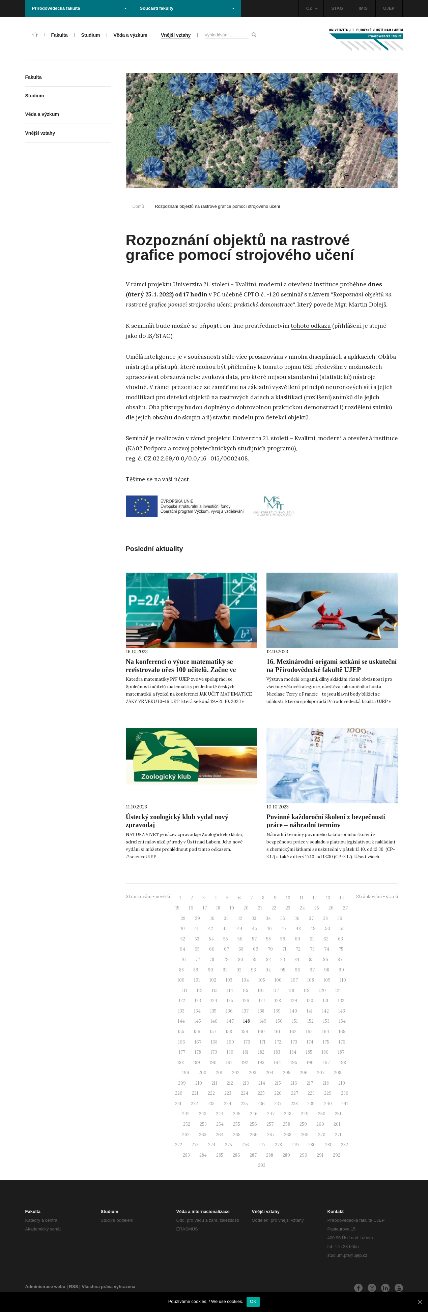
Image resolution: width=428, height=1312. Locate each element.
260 (320, 1124)
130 (310, 1000)
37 (311, 918)
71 (284, 949)
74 (326, 949)
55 (225, 939)
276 (245, 1145)
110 (343, 980)
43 (225, 928)
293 (261, 1165)
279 (295, 1145)
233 (211, 1104)
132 (341, 1000)
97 (312, 970)
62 (326, 939)
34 (268, 918)
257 (270, 1124)
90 (210, 970)
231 (178, 1104)
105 (261, 980)
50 (327, 928)
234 (227, 1104)
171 (262, 1042)
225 (261, 1093)
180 (230, 1052)
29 (197, 918)
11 (301, 898)
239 (311, 1104)
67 (226, 949)
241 (344, 1104)
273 (195, 1145)
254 (220, 1124)
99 (341, 970)
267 (271, 1135)
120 (322, 990)
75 (341, 949)
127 (262, 1000)
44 (239, 928)
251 (338, 1114)
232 (194, 1104)
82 (268, 959)
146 (214, 1021)
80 (240, 959)
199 (185, 1073)
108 (310, 980)
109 (327, 980)
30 (212, 918)
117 (276, 990)
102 (212, 980)
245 (236, 1114)
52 (182, 939)
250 (321, 1114)
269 (305, 1135)
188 (180, 1062)
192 (244, 1062)
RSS (73, 1286)
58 (268, 939)
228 (311, 1093)
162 (293, 1031)
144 (181, 1021)
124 (213, 1000)
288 (269, 1155)
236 (261, 1104)
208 (337, 1073)
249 (305, 1114)
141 (310, 1011)
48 (298, 928)
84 (296, 959)
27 (345, 908)
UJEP (389, 8)
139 (277, 1011)
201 (219, 1073)
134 (197, 1011)
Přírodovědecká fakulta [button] (79, 8)
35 (282, 918)
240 (328, 1104)
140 (293, 1011)
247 (271, 1114)
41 (196, 928)
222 (211, 1093)
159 (244, 1031)
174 (310, 1042)
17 (205, 908)
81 (255, 959)
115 (245, 990)
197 (326, 1062)
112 (199, 990)
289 (286, 1155)
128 (278, 1000)
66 (212, 949)
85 (311, 959)
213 (245, 1083)
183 (277, 1052)
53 (197, 939)
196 (310, 1062)
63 (340, 939)
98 (326, 970)
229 (328, 1093)
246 (254, 1114)
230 (344, 1093)
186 (325, 1052)
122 (182, 1000)
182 (261, 1052)
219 (341, 1083)
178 (198, 1052)
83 (282, 959)
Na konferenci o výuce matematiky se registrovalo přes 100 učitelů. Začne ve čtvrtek (181, 669)
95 (282, 970)
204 (270, 1073)
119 (307, 990)
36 (296, 918)
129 (293, 1000)
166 (181, 1042)
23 (288, 908)
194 (277, 1062)
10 (288, 898)
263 (202, 1135)
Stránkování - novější (148, 896)
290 (303, 1155)
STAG (337, 8)
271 (338, 1135)
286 (236, 1155)
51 (342, 928)
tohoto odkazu (311, 325)
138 (261, 1011)
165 (342, 1031)
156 (197, 1031)
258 (286, 1124)
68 (241, 949)
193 (261, 1062)
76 (183, 959)
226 (278, 1093)
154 (342, 1021)
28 (183, 918)
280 (312, 1145)
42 (210, 928)
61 (312, 939)
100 (180, 980)
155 (181, 1031)
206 (304, 1073)
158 (229, 1031)
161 (277, 1031)
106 (278, 980)
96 (297, 970)
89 (195, 970)
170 (247, 1042)
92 (238, 970)
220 (178, 1093)
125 (230, 1000)
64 (182, 949)
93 (253, 970)
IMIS (363, 8)
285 (219, 1155)
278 (278, 1145)
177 (182, 1052)
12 (315, 898)
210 (198, 1083)
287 (253, 1155)
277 (261, 1145)
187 (341, 1052)
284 (203, 1155)
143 (341, 1011)
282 (344, 1145)
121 (338, 990)
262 (186, 1135)
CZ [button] (312, 8)
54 (211, 939)
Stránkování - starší (377, 896)
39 (339, 918)
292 (336, 1155)
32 (239, 918)
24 (302, 908)
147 (230, 1021)
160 (261, 1031)
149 (262, 1021)
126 (245, 1000)
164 (325, 1031)
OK (253, 1301)
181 (246, 1052)
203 (252, 1073)
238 (294, 1104)
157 (213, 1031)
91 (225, 970)
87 (340, 959)
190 (213, 1062)
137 (245, 1011)
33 (254, 918)
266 (254, 1135)
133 (181, 1011)
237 (277, 1104)
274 (212, 1145)
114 (230, 990)
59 (282, 939)
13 (328, 898)
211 (214, 1083)
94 (268, 970)
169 (230, 1042)
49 (313, 928)
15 (177, 908)
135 (213, 1011)
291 (320, 1155)
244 (220, 1114)
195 (293, 1062)
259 (303, 1124)
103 (229, 980)
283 (186, 1155)
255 (236, 1124)
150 (279, 1021)
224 (244, 1093)
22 (274, 908)
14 (342, 898)
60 (297, 939)
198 (342, 1062)
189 (196, 1062)
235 (244, 1104)
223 (227, 1093)
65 (197, 949)
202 (235, 1073)
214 (261, 1083)
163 (309, 1031)
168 (214, 1042)
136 (229, 1011)
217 (310, 1083)
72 (298, 949)
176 (342, 1042)
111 (184, 990)
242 (186, 1114)
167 (198, 1042)
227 (294, 1093)
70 (270, 949)
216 (293, 1083)
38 (325, 918)
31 (226, 918)
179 (213, 1052)
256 (253, 1124)
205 (286, 1073)
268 (287, 1135)
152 (310, 1021)
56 (239, 939)
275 (228, 1145)
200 (202, 1073)
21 (260, 908)
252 (186, 1124)
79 (226, 959)
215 (278, 1083)
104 (245, 980)
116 (261, 990)
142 (325, 1011)
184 (293, 1052)
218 (325, 1083)
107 (294, 980)
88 (181, 970)
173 (294, 1042)
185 (309, 1052)
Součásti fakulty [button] (187, 8)
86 (325, 959)
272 (178, 1145)
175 (326, 1042)
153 (326, 1021)
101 (197, 980)
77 (197, 959)
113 (215, 990)
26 (331, 908)
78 (211, 959)
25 (316, 908)
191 (229, 1062)
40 (182, 928)
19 (232, 908)
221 (195, 1093)
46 (269, 928)
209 (182, 1083)
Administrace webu (45, 1286)
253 (203, 1124)
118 (291, 990)
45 (254, 928)
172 (278, 1042)
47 (283, 928)
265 (236, 1135)
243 (202, 1114)
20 (246, 908)
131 (326, 1000)
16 (191, 908)
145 (197, 1021)
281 (328, 1145)
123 (198, 1000)
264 (220, 1135)
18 (218, 908)
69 (255, 949)
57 (254, 939)
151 (295, 1021)
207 (320, 1073)
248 (287, 1114)
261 (337, 1124)
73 (312, 949)
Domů (138, 206)
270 (321, 1135)
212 (230, 1083)
